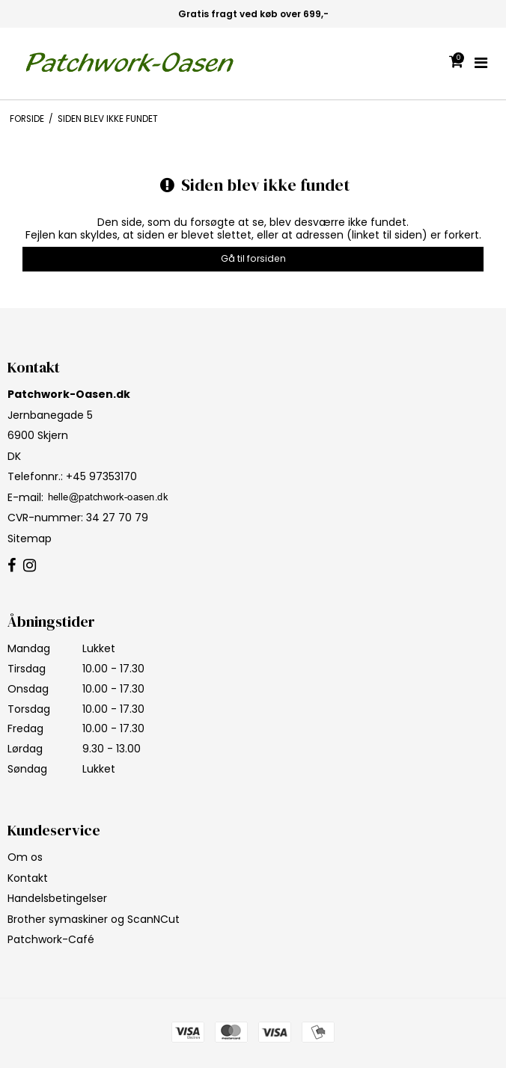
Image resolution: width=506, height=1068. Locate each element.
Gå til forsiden (253, 258)
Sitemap (29, 538)
